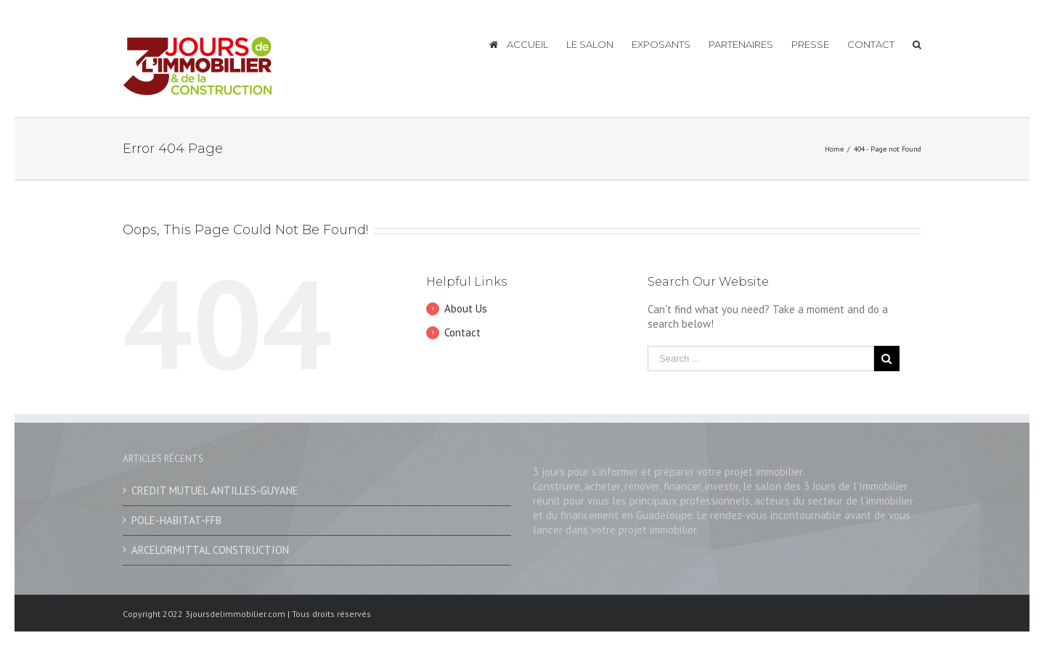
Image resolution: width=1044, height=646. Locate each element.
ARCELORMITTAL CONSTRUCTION (210, 550)
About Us (465, 308)
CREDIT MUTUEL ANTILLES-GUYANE (214, 490)
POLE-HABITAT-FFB (176, 520)
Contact (462, 332)
